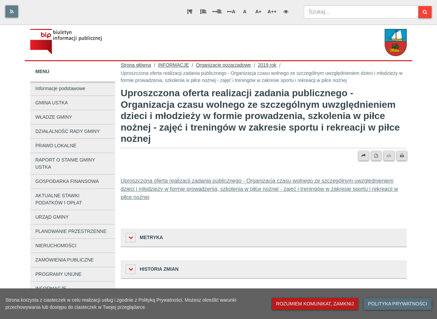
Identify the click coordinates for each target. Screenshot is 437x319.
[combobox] (361, 12)
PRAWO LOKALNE (55, 145)
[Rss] (11, 11)
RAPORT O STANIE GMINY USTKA (65, 163)
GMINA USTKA (51, 102)
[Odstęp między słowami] (217, 11)
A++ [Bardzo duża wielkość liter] (271, 11)
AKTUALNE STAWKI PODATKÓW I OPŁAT (58, 199)
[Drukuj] (402, 156)
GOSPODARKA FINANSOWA (67, 181)
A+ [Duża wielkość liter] (258, 11)
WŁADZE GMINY (53, 117)
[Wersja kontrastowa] (286, 11)
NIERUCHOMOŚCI (55, 245)
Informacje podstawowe (60, 88)
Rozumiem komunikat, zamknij (315, 303)
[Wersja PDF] (376, 156)
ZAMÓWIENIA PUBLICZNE (64, 260)
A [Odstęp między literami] (231, 11)
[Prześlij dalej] (364, 156)
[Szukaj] (425, 12)
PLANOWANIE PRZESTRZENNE (71, 231)
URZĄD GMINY (52, 217)
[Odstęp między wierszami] (203, 11)
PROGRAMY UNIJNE (58, 274)
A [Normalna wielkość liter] (244, 11)
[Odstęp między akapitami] (189, 11)
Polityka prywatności (397, 303)
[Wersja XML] (389, 156)
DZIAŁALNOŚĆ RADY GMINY (67, 131)
